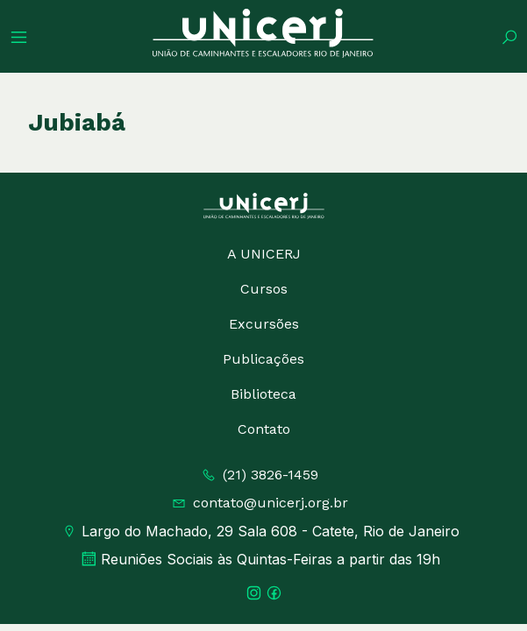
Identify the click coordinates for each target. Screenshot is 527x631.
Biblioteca (263, 394)
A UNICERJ (264, 253)
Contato (264, 429)
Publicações (263, 359)
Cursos (264, 288)
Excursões (264, 324)
